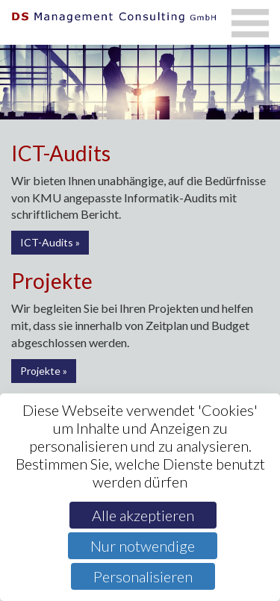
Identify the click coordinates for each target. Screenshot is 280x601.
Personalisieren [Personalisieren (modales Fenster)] (143, 576)
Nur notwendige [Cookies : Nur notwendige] (142, 546)
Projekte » (43, 370)
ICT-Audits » (50, 242)
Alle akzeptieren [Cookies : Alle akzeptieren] (143, 515)
